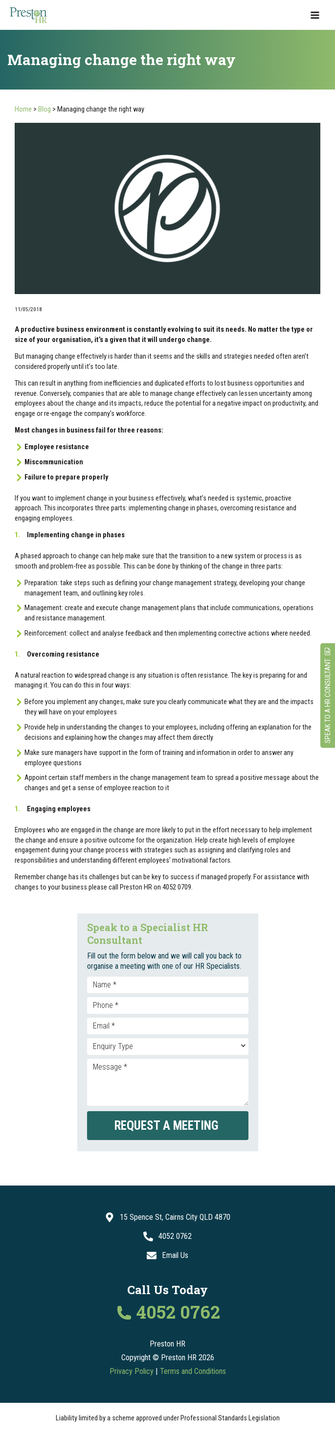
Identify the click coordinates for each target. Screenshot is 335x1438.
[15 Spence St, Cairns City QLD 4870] (167, 1217)
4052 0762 (178, 1313)
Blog (44, 109)
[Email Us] (167, 1255)
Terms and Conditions (193, 1371)
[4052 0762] (167, 1236)
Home (23, 109)
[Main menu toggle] (315, 15)
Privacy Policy (132, 1371)
